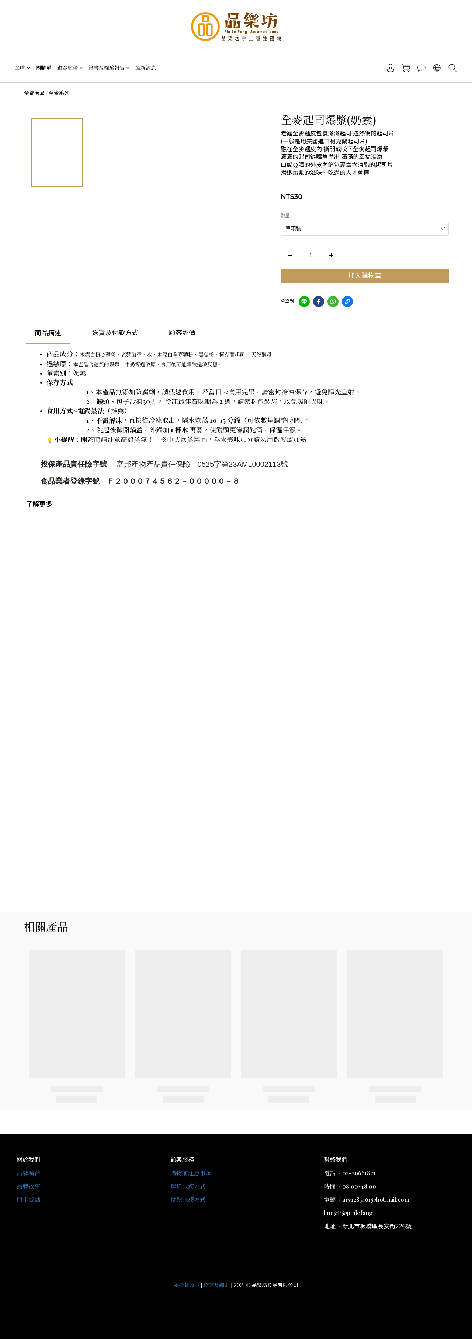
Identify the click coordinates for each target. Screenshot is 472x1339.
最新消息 (145, 67)
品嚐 (22, 67)
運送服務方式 (188, 1186)
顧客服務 (70, 67)
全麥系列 (59, 93)
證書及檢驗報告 (108, 67)
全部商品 (34, 93)
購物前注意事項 (191, 1173)
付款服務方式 (188, 1199)
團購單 (43, 67)
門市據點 (28, 1199)
